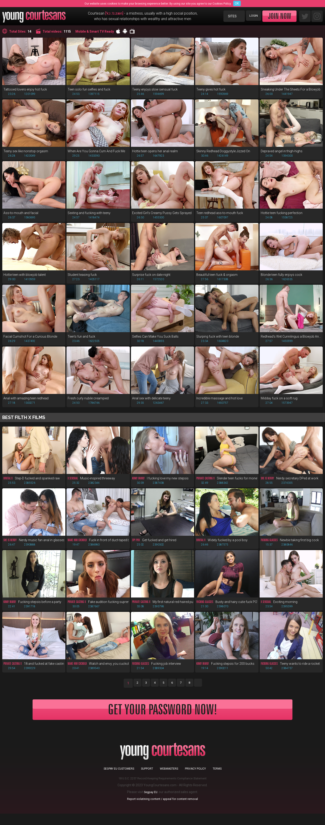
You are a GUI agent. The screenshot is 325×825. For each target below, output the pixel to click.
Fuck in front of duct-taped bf (98, 543)
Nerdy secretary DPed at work (289, 481)
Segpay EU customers (119, 780)
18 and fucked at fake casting (33, 668)
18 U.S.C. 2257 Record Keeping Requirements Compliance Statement (162, 789)
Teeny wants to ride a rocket (290, 668)
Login (252, 16)
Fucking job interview (156, 668)
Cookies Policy (221, 3)
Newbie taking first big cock (290, 543)
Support (147, 780)
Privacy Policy (195, 780)
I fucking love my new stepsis (160, 481)
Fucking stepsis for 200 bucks (225, 668)
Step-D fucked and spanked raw (31, 481)
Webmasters (169, 780)
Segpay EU (151, 803)
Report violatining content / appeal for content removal (162, 810)
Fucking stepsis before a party (32, 605)
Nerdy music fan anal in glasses (33, 543)
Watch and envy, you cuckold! (98, 668)
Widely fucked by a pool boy (222, 543)
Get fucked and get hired (154, 543)
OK (237, 3)
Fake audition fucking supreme (98, 605)
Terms (217, 780)
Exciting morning (279, 605)
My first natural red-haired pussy (162, 605)
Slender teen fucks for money (226, 481)
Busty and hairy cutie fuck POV (226, 605)
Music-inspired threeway (91, 481)
